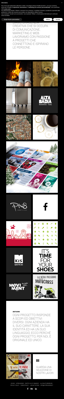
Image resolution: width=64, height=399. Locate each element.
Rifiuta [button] (48, 19)
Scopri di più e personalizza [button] (11, 19)
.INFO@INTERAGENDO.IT (46, 385)
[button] (61, 2)
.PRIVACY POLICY (14, 385)
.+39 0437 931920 (34, 385)
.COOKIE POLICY (24, 385)
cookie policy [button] (7, 9)
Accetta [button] (58, 19)
